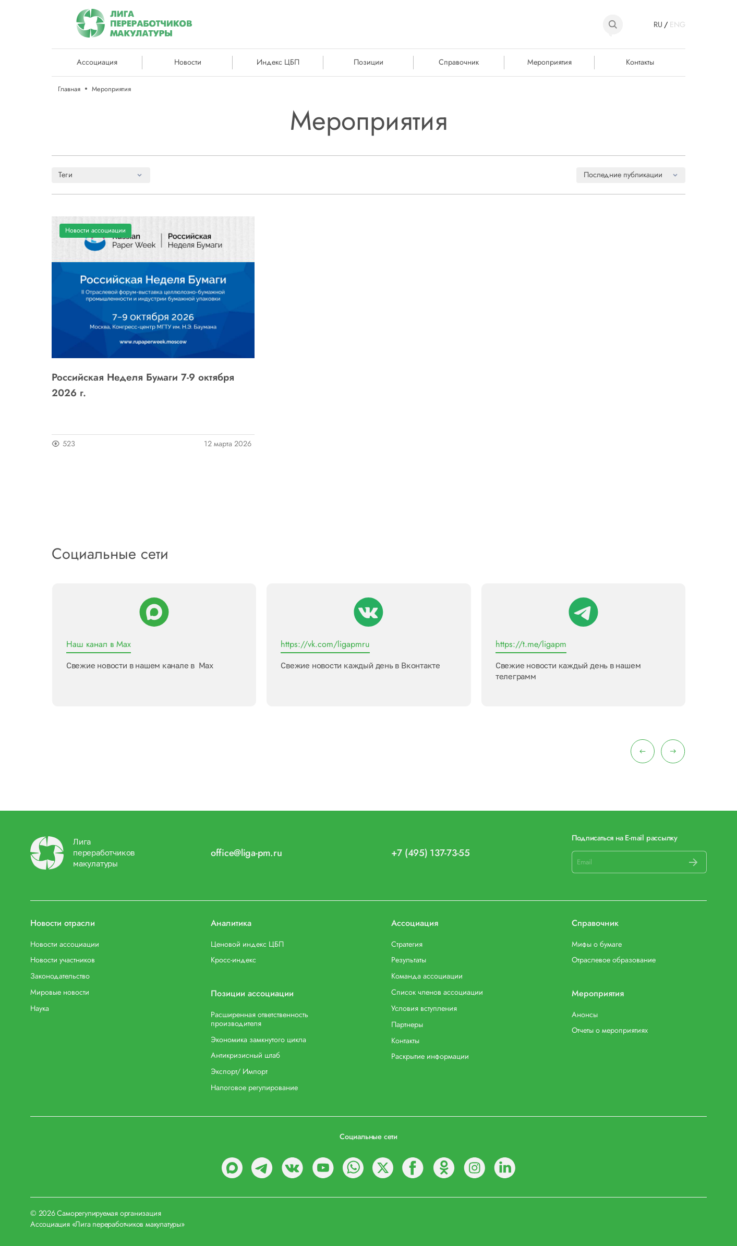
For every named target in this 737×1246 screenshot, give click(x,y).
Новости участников (62, 959)
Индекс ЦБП (278, 61)
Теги (65, 174)
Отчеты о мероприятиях (610, 1029)
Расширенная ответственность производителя (259, 1019)
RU (658, 24)
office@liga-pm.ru (246, 853)
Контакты (640, 61)
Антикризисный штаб (245, 1054)
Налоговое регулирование (254, 1087)
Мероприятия (549, 61)
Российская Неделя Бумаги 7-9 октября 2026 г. (143, 384)
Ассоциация (414, 923)
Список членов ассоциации (437, 991)
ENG (677, 24)
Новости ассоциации (95, 230)
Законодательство (60, 975)
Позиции (368, 61)
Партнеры (407, 1024)
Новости (187, 61)
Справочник (459, 61)
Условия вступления (424, 1008)
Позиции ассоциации (252, 993)
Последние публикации (623, 174)
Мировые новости (59, 991)
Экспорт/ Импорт (239, 1071)
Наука (39, 1008)
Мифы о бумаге (597, 943)
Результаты (408, 959)
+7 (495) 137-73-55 (430, 853)
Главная (69, 88)
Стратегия (406, 943)
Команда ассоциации (427, 975)
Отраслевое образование (614, 959)
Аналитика (231, 923)
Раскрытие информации (430, 1056)
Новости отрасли (62, 923)
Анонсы (585, 1014)
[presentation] (643, 751)
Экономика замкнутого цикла (258, 1039)
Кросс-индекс (233, 959)
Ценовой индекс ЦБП (247, 943)
